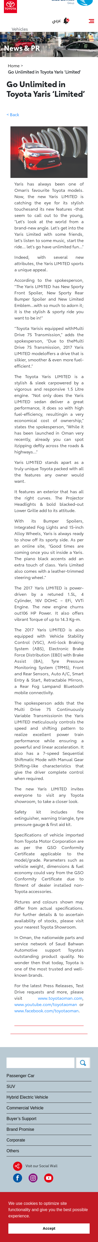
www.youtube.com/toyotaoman (45, 1004)
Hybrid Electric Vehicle (27, 1097)
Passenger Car (20, 1076)
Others (13, 1151)
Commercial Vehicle (25, 1108)
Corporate (16, 1140)
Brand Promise (20, 1129)
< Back (13, 114)
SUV (11, 1086)
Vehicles (20, 29)
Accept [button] (49, 1228)
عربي (56, 20)
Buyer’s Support (21, 1118)
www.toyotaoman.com (60, 998)
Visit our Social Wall (41, 1165)
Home (14, 65)
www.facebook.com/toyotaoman (46, 1010)
